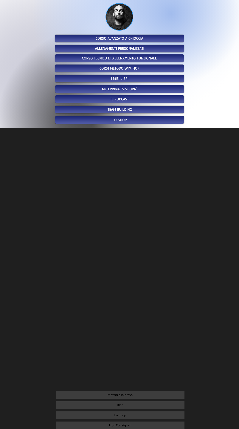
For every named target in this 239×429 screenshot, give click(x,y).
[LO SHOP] (119, 120)
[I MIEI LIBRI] (119, 78)
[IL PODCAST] (119, 99)
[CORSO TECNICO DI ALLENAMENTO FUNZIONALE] (119, 58)
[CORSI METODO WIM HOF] (119, 68)
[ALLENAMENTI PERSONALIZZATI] (119, 48)
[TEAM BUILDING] (119, 109)
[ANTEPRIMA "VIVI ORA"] (119, 89)
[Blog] (120, 405)
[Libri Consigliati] (120, 425)
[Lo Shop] (120, 415)
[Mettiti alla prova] (120, 395)
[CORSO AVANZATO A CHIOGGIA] (119, 38)
